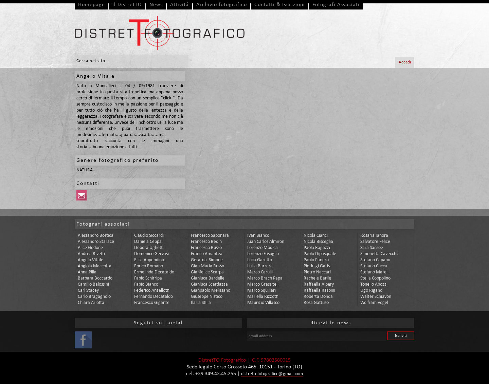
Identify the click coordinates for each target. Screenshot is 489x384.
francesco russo (206, 247)
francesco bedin (206, 241)
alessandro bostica (95, 235)
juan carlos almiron (265, 241)
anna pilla (87, 272)
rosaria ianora (374, 235)
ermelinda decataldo (154, 272)
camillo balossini (93, 284)
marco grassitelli (263, 284)
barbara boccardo (95, 278)
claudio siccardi (149, 235)
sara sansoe (371, 247)
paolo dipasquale (320, 253)
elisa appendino (149, 260)
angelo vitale (90, 260)
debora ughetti (149, 247)
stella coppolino (375, 278)
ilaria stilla (201, 302)
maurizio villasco (263, 302)
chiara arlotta (91, 302)
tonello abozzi (373, 284)
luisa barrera (260, 266)
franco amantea (206, 253)
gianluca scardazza (209, 284)
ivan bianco (258, 235)
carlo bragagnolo (94, 296)
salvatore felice (375, 241)
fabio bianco (146, 284)
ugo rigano (371, 290)
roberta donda (318, 296)
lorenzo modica (262, 247)
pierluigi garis (317, 266)
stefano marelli (375, 272)
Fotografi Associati (336, 4)
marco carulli (260, 272)
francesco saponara (210, 235)
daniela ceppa (148, 241)
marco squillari (261, 290)
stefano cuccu (373, 266)
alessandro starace (96, 241)
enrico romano (148, 266)
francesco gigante (151, 302)
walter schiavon (375, 296)
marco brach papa (265, 278)
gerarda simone (207, 260)
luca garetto (259, 260)
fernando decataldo (153, 296)
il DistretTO (127, 4)
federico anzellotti (151, 290)
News (156, 4)
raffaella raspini (319, 290)
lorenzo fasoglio (263, 253)
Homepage (91, 4)
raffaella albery (319, 284)
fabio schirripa (148, 278)
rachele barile (317, 278)
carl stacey (88, 290)
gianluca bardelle (207, 278)
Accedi (405, 62)
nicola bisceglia (318, 241)
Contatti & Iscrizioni (279, 4)
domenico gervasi (151, 253)
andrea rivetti (91, 253)
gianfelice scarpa (207, 272)
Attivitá (179, 4)
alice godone (90, 247)
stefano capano (375, 260)
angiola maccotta (94, 266)
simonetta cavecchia (380, 253)
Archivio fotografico (221, 4)
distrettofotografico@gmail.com (272, 374)
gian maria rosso (207, 266)
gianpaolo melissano (210, 290)
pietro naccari (317, 272)
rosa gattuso (316, 302)
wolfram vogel (374, 302)
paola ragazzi (317, 247)
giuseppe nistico (206, 296)
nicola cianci (316, 235)
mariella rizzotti (262, 296)
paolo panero (316, 260)
